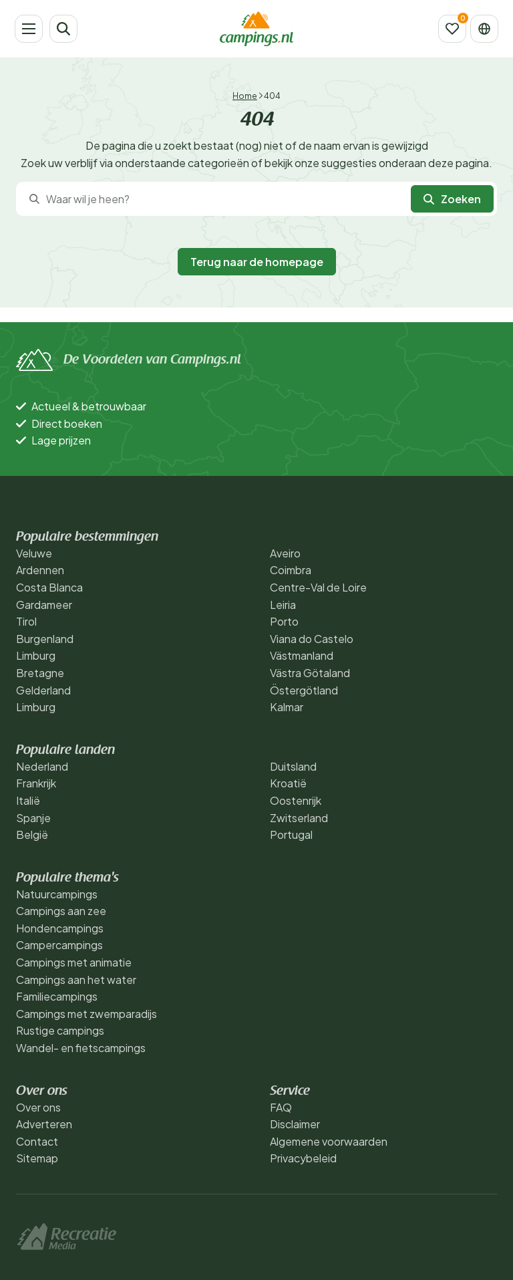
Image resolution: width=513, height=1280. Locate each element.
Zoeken (452, 199)
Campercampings (59, 945)
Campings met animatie (74, 962)
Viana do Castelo (311, 639)
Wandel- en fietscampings (81, 1048)
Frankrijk (36, 783)
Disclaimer (295, 1124)
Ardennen (40, 570)
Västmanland (301, 655)
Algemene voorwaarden (328, 1141)
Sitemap (37, 1158)
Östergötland (304, 690)
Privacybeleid (303, 1158)
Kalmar (286, 707)
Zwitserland (299, 818)
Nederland (42, 766)
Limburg (35, 655)
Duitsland (293, 766)
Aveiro (285, 553)
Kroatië (288, 783)
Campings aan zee (61, 911)
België (32, 834)
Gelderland (43, 690)
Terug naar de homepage (256, 262)
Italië (28, 800)
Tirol (26, 621)
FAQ (281, 1107)
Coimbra (290, 570)
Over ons (38, 1107)
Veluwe (34, 553)
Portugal (291, 834)
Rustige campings (60, 1030)
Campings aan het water (76, 980)
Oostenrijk (295, 800)
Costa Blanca (49, 587)
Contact (37, 1141)
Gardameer (44, 605)
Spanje (33, 818)
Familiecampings (57, 996)
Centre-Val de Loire (318, 587)
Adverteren (44, 1124)
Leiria (283, 605)
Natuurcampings (57, 894)
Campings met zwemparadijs (86, 1014)
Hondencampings (60, 928)
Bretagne (40, 673)
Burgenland (44, 639)
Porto (284, 621)
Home (244, 96)
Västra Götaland (310, 673)
